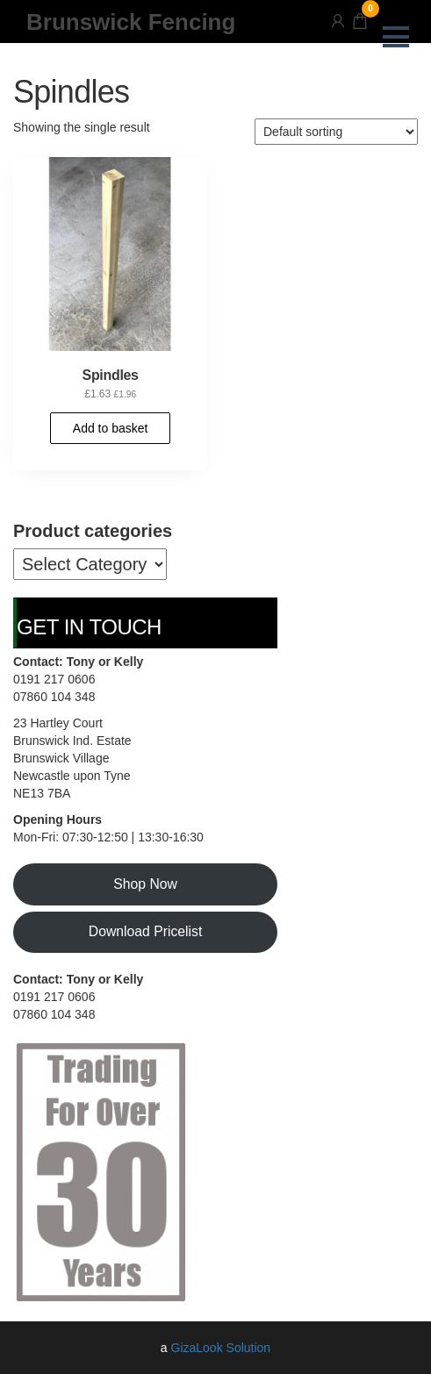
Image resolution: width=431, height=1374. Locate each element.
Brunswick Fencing (130, 22)
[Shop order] (336, 131)
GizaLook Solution (221, 1348)
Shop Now (145, 884)
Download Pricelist (146, 931)
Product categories (92, 530)
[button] (396, 36)
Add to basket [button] (110, 428)
